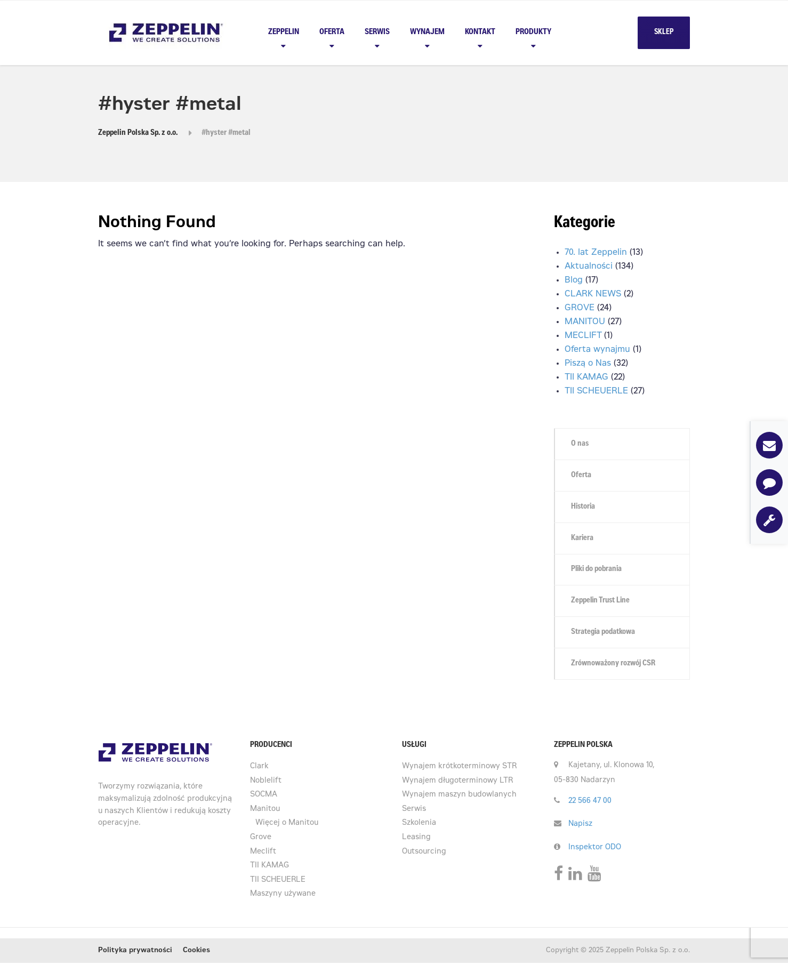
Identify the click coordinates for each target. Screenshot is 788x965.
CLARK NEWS (593, 294)
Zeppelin (283, 32)
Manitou (265, 811)
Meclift (263, 854)
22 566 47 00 (590, 803)
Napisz (580, 826)
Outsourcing (424, 854)
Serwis (377, 32)
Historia (584, 507)
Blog (574, 280)
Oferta (331, 32)
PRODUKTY (533, 32)
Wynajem (427, 32)
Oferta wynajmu (597, 349)
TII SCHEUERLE (596, 391)
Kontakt (480, 32)
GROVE (579, 308)
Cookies (196, 953)
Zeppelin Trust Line (602, 602)
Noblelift (266, 783)
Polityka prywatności (135, 953)
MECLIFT (583, 336)
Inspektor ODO (594, 850)
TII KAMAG (586, 377)
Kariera (583, 539)
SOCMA (263, 797)
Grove (260, 839)
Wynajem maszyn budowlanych (459, 797)
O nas (581, 444)
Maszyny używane (283, 896)
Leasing (416, 839)
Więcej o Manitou (286, 826)
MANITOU (585, 322)
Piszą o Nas (588, 363)
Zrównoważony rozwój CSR (614, 666)
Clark (259, 769)
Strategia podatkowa (604, 634)
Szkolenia (419, 826)
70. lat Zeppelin (596, 252)
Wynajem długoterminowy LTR (457, 783)
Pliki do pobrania (598, 571)
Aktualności (589, 266)
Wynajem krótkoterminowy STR (459, 769)
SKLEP (663, 32)
